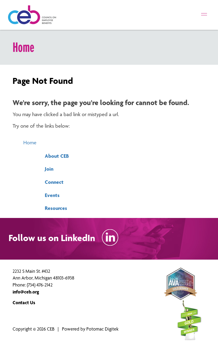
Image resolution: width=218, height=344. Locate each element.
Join (49, 169)
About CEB (57, 156)
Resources (56, 208)
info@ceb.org (26, 292)
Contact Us (24, 302)
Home (29, 142)
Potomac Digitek (102, 329)
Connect (54, 182)
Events (52, 195)
